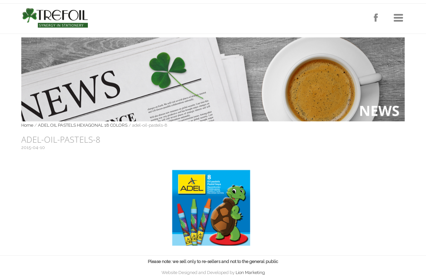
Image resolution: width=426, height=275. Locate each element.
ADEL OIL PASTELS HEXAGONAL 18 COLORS (82, 125)
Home (27, 125)
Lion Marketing (250, 272)
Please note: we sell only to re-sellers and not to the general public (213, 261)
